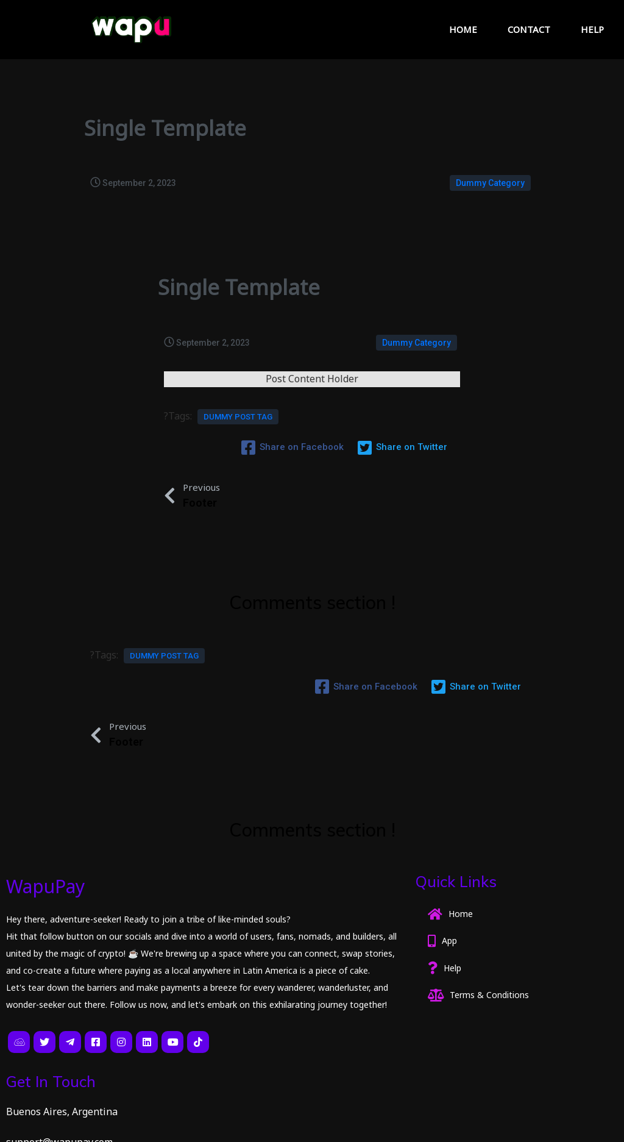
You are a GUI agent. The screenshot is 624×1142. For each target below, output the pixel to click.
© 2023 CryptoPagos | (58, 1124)
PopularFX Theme (150, 1124)
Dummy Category (490, 182)
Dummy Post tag (238, 428)
